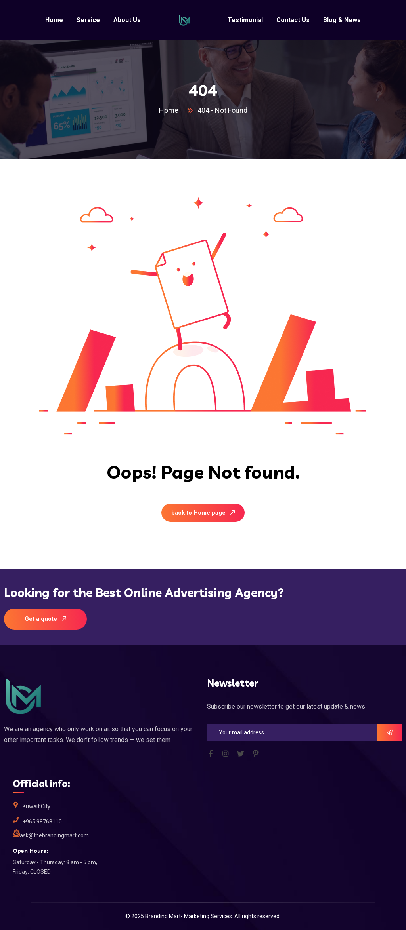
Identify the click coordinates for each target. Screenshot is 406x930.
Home (170, 110)
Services (221, 916)
